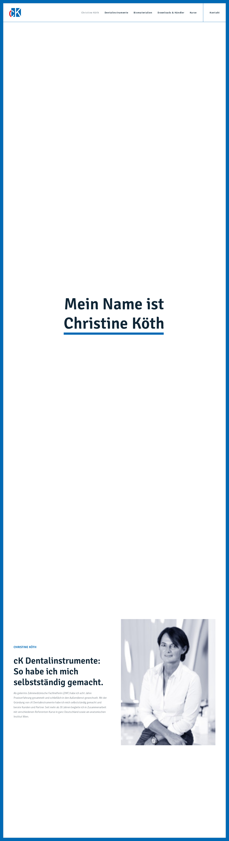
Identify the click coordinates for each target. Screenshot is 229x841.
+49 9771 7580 (98, 787)
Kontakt (215, 12)
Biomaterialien (143, 12)
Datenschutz (180, 801)
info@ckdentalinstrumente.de (171, 740)
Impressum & (165, 801)
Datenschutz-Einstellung (172, 812)
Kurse (193, 12)
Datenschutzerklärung (124, 699)
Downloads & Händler (171, 12)
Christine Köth (90, 12)
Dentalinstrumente (116, 12)
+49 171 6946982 (100, 740)
